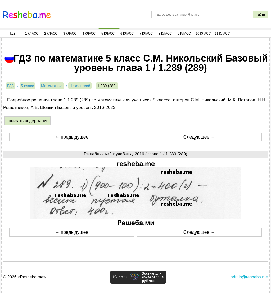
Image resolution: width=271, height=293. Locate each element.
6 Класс (127, 33)
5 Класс (108, 33)
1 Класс (31, 33)
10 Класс (203, 33)
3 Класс (69, 33)
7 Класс (146, 33)
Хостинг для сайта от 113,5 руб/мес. (153, 277)
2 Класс (50, 33)
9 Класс (184, 33)
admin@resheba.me (249, 277)
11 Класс (222, 33)
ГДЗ (12, 33)
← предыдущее (71, 137)
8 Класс (165, 33)
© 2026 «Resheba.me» (24, 277)
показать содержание (27, 121)
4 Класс (89, 33)
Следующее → (199, 137)
